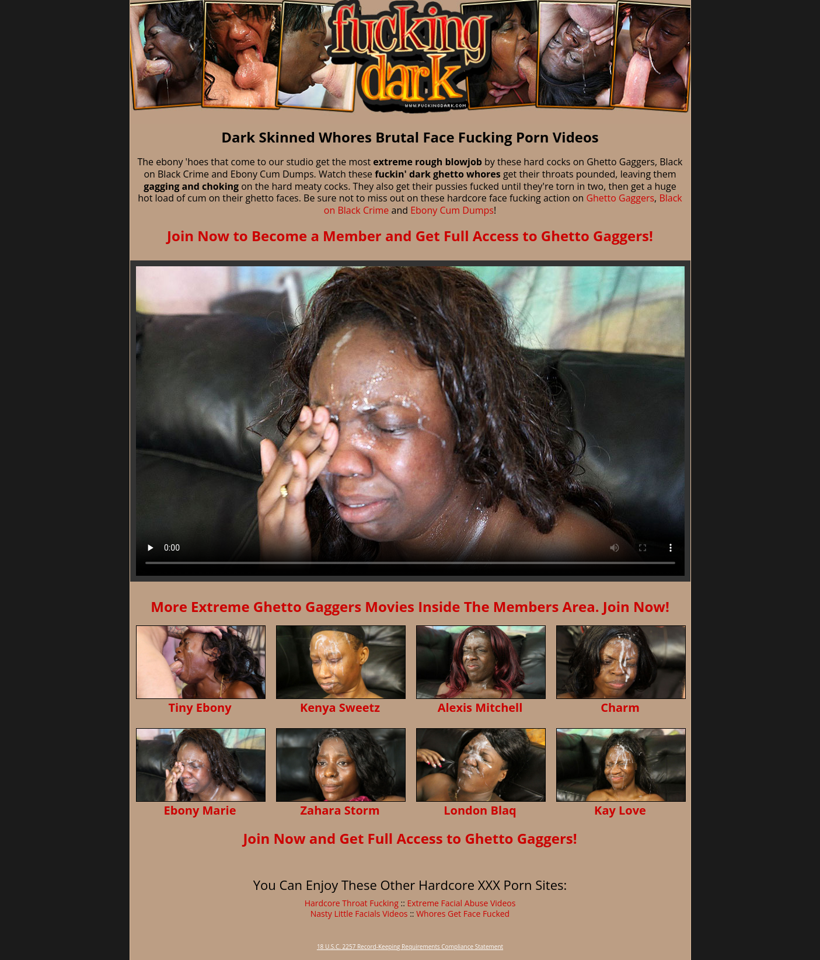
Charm (620, 707)
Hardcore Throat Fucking (352, 903)
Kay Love (620, 810)
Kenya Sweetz (340, 707)
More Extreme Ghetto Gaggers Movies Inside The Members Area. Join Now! (410, 606)
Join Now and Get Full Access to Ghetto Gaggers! (410, 838)
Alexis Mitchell (480, 707)
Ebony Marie (200, 810)
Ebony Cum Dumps (452, 210)
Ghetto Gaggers (620, 198)
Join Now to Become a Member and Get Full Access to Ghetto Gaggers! (410, 235)
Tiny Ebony (199, 707)
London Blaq (480, 810)
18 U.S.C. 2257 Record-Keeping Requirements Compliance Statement (410, 946)
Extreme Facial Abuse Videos (461, 903)
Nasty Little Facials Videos (359, 913)
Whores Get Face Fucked (463, 913)
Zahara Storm (339, 810)
